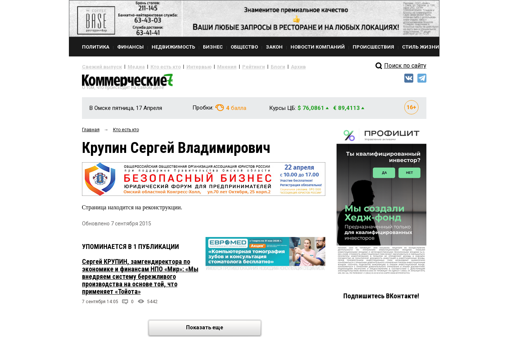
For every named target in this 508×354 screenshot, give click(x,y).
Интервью (183, 66)
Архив (271, 66)
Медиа (128, 66)
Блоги (253, 66)
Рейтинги (231, 66)
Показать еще (223, 331)
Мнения (207, 66)
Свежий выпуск (99, 66)
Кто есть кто (154, 66)
